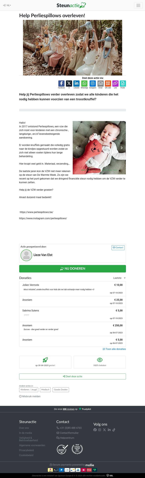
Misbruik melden (30, 396)
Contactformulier (67, 432)
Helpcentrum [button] (65, 437)
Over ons (24, 427)
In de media (25, 432)
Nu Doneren (72, 269)
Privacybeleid (26, 450)
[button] (61, 84)
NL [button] (8, 5)
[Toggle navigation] (138, 5)
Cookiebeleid (26, 455)
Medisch (45, 390)
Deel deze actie (72, 376)
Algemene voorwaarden (32, 445)
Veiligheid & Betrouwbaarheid (28, 439)
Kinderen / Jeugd (29, 390)
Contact (118, 247)
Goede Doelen (61, 390)
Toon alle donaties (114, 349)
